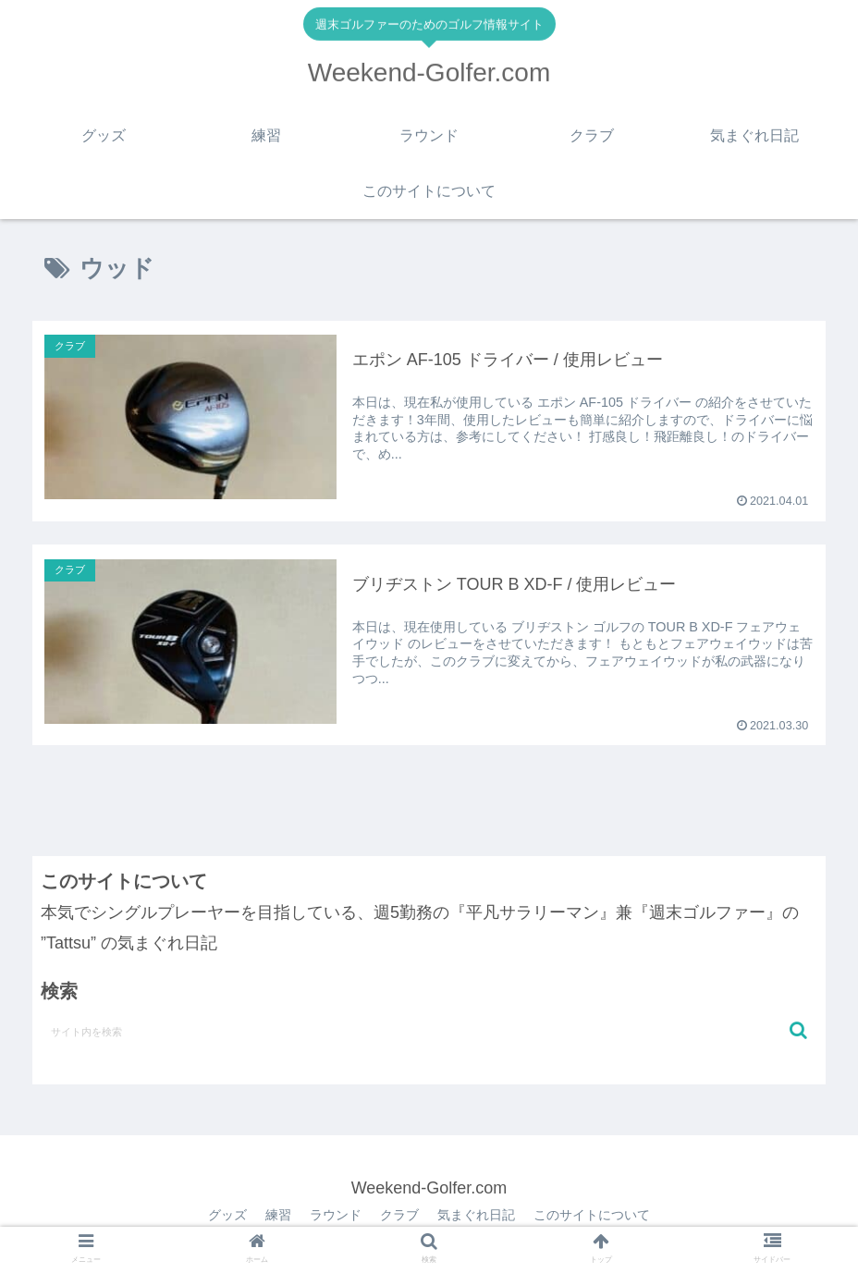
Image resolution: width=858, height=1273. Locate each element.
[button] (798, 1030)
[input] (429, 1031)
